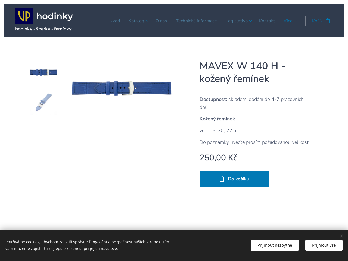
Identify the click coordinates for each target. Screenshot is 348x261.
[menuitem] (108, 21)
